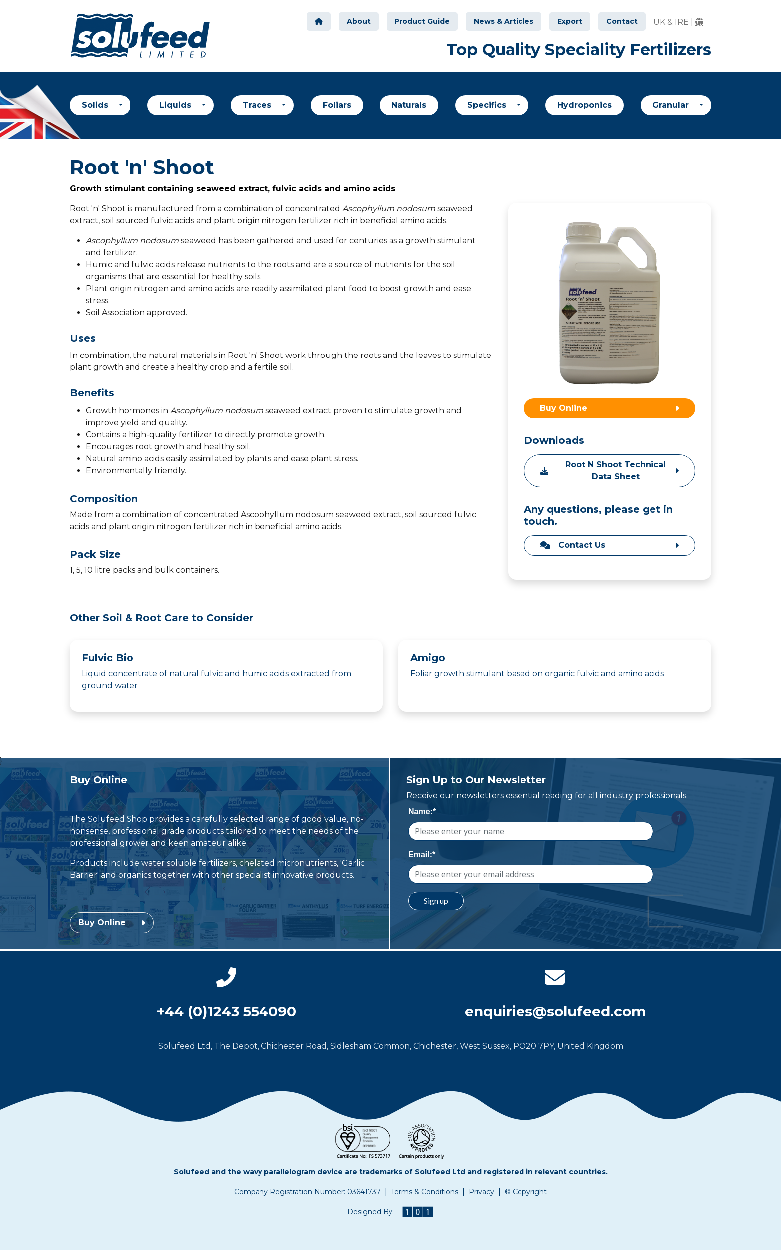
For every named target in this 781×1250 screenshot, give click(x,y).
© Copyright (526, 1191)
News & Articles (503, 21)
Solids (96, 105)
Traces (258, 105)
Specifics (488, 105)
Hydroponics (584, 105)
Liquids (176, 105)
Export (569, 21)
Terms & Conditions (424, 1191)
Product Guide (422, 21)
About (359, 21)
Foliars (337, 105)
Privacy (481, 1191)
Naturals (408, 105)
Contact (622, 21)
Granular (671, 105)
